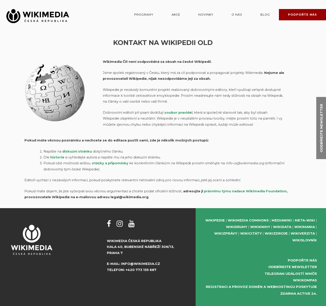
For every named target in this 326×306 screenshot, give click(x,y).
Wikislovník (304, 240)
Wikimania (304, 227)
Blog (265, 14)
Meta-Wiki (305, 220)
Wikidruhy (236, 227)
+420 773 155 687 (141, 270)
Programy (143, 14)
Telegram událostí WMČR (291, 274)
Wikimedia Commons (248, 220)
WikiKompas (305, 280)
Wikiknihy (260, 227)
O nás (237, 14)
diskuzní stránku (77, 151)
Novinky (205, 14)
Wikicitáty (251, 233)
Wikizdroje (276, 233)
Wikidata (282, 227)
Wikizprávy (225, 233)
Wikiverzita (303, 233)
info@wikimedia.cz (140, 264)
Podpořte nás (302, 14)
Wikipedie (215, 220)
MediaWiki (282, 220)
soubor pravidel (178, 113)
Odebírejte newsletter (292, 267)
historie (57, 157)
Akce (176, 14)
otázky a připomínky (110, 163)
